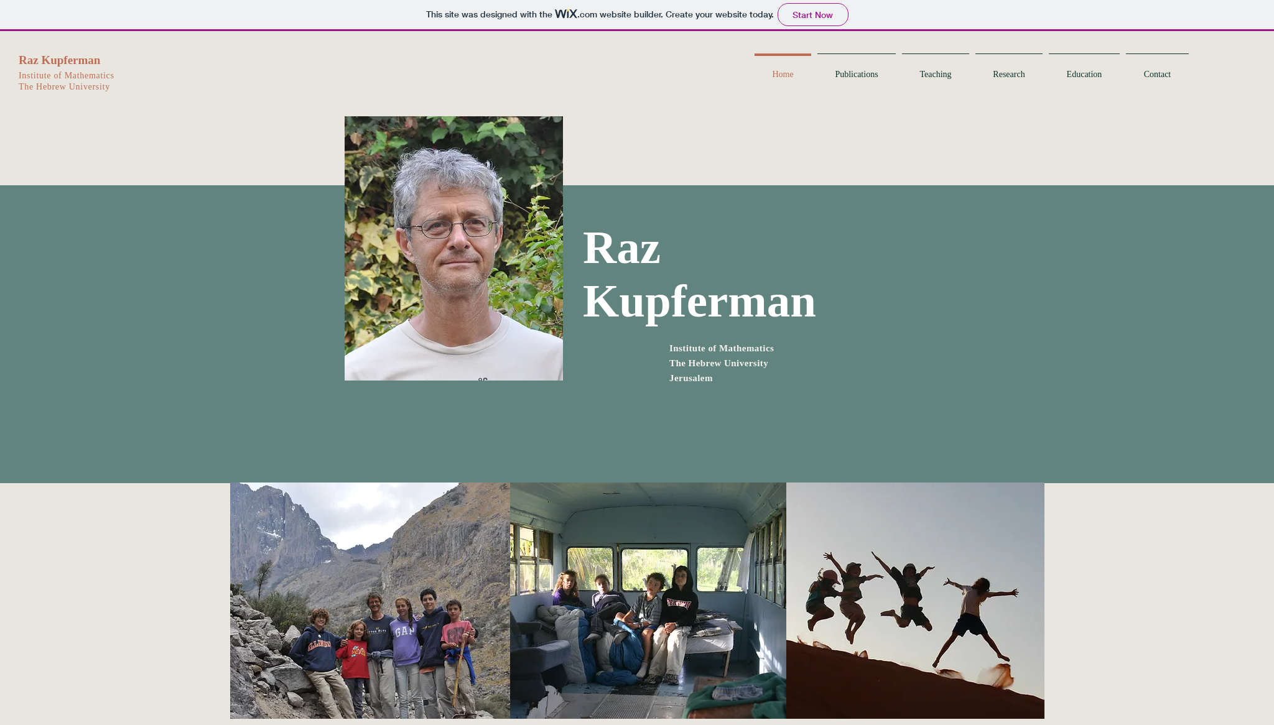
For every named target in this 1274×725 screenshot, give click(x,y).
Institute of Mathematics (66, 75)
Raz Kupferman (59, 60)
